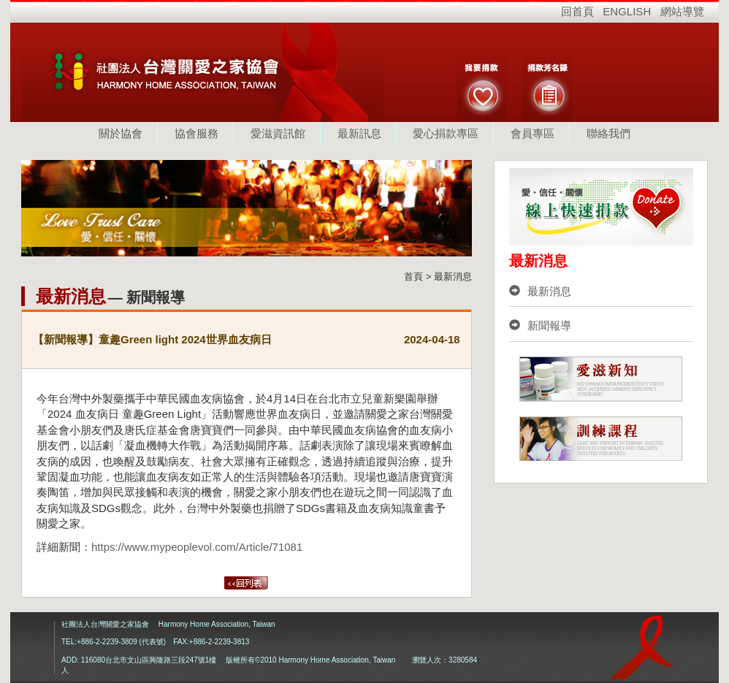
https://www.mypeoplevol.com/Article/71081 (196, 547)
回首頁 (577, 11)
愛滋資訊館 (278, 133)
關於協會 (120, 133)
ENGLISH (627, 11)
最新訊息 (359, 133)
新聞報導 (540, 325)
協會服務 (196, 133)
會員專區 (532, 133)
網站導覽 (682, 11)
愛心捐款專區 (445, 133)
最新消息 (540, 291)
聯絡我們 (608, 133)
